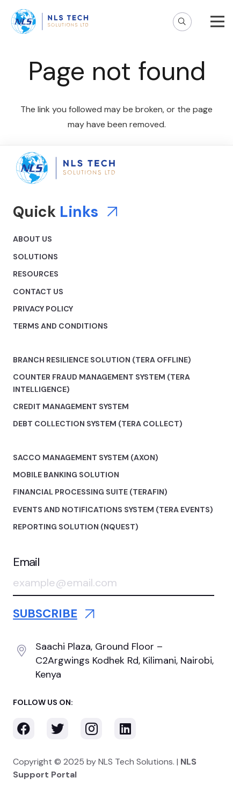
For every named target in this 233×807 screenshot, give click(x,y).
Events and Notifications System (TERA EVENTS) (113, 509)
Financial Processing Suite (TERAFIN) (90, 492)
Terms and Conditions (60, 326)
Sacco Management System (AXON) (85, 457)
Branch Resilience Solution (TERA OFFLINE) (102, 360)
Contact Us (38, 291)
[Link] (50, 21)
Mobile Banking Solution (66, 474)
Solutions (35, 256)
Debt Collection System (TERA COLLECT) (98, 423)
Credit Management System (71, 406)
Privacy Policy (43, 309)
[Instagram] (91, 728)
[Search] (182, 21)
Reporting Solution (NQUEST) (76, 527)
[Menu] (217, 21)
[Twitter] (57, 728)
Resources (36, 274)
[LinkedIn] (125, 728)
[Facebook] (23, 728)
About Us (32, 239)
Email (26, 562)
